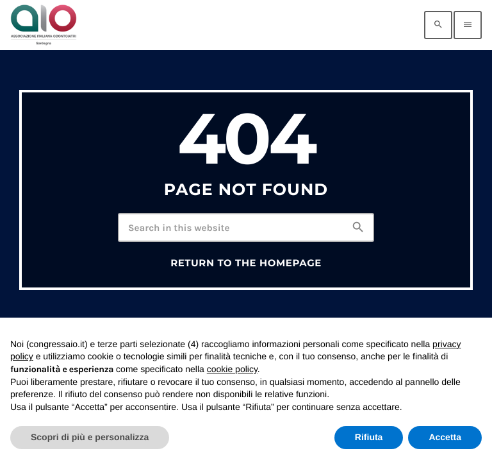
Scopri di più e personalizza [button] (90, 437)
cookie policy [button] (232, 369)
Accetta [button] (445, 437)
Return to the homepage (246, 263)
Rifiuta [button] (369, 437)
